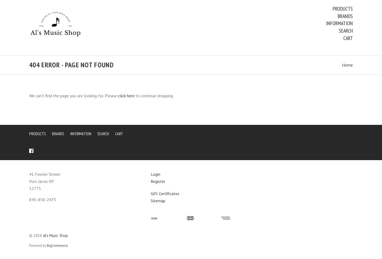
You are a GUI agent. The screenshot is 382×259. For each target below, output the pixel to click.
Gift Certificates (165, 193)
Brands (345, 16)
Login (155, 174)
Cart (348, 38)
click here (126, 95)
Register (158, 181)
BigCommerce (57, 245)
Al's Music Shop (55, 235)
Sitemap (158, 200)
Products (343, 8)
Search (346, 30)
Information (339, 23)
